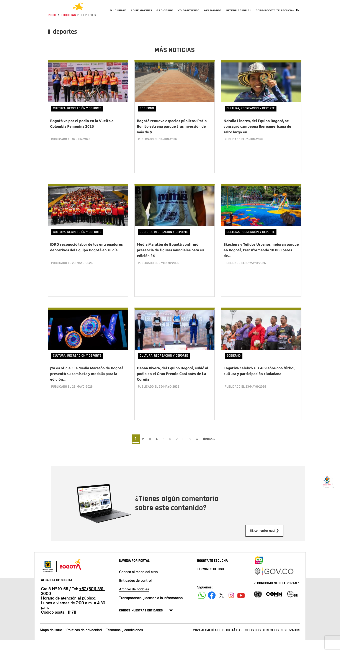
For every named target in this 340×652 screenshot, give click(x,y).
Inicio (52, 26)
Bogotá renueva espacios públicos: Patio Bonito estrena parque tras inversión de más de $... (172, 138)
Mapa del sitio (51, 641)
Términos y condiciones (124, 641)
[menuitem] (118, 14)
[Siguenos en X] (221, 607)
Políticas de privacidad (84, 641)
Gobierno (147, 120)
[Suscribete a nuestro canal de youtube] (241, 607)
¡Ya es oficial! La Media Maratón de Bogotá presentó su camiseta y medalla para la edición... (86, 385)
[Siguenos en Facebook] (202, 607)
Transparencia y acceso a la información (151, 609)
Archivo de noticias (134, 600)
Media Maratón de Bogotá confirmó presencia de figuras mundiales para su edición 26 (170, 261)
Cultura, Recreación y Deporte (77, 120)
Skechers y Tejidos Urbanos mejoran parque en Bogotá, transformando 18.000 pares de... (261, 261)
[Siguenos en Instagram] (231, 607)
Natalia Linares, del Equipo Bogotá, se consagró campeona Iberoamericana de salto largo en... (257, 138)
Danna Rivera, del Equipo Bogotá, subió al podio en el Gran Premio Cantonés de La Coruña (172, 385)
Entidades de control (135, 592)
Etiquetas (68, 26)
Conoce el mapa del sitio (138, 583)
